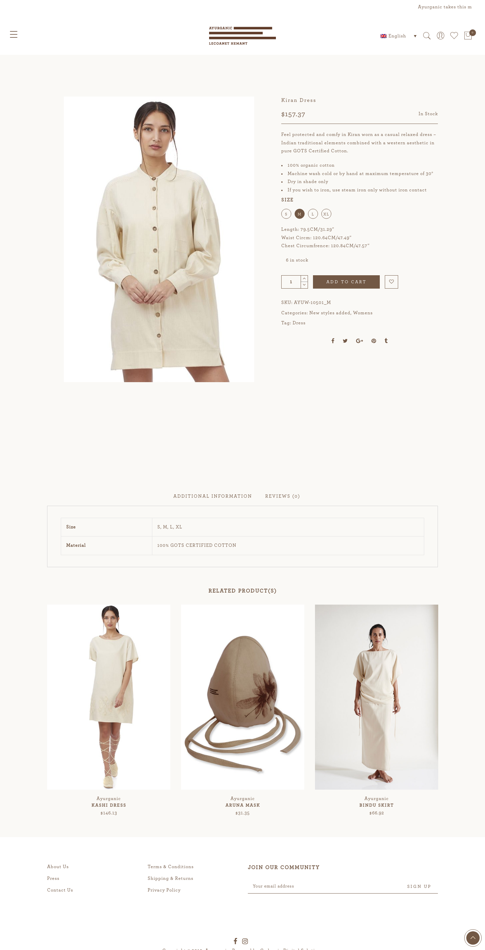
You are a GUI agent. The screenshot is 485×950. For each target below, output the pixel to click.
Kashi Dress (109, 855)
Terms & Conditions (171, 916)
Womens (363, 313)
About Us (58, 916)
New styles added (329, 313)
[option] (159, 264)
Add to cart (346, 282)
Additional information (212, 545)
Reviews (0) (282, 545)
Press (53, 928)
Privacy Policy (164, 939)
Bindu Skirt (376, 855)
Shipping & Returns (170, 928)
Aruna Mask (242, 855)
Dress (299, 323)
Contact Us (60, 939)
